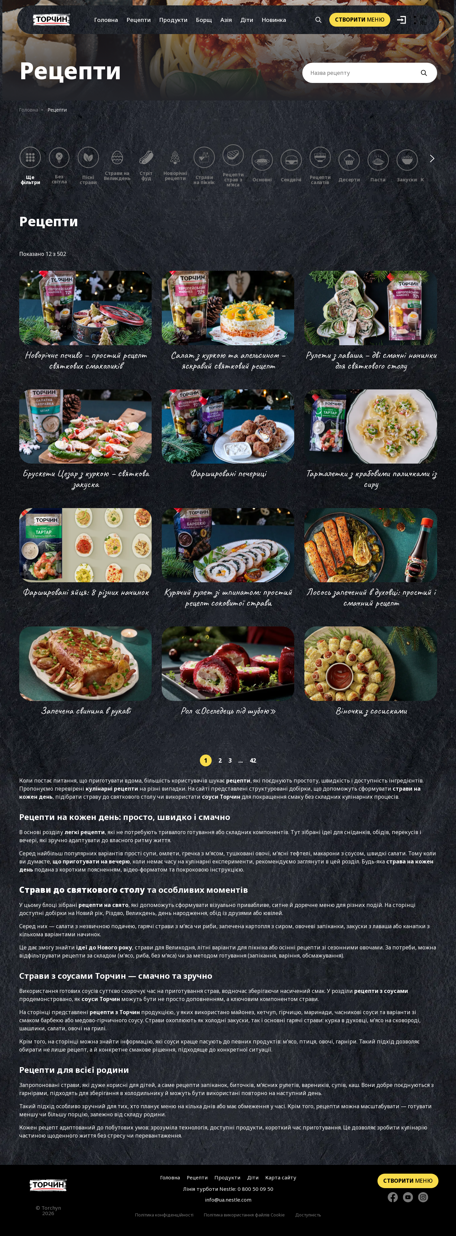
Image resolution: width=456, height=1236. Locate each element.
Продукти (173, 20)
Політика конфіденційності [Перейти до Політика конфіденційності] (164, 1215)
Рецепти (138, 20)
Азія (226, 20)
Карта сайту (280, 1177)
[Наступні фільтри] (432, 158)
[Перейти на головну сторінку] (48, 1185)
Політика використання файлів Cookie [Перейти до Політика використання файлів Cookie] (244, 1215)
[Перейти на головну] (51, 19)
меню (360, 19)
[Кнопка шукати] (318, 20)
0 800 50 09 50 (255, 1188)
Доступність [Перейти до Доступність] (308, 1215)
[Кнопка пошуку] (427, 73)
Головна (106, 20)
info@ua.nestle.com (228, 1199)
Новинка (274, 20)
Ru (423, 23)
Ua (423, 16)
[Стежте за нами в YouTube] (408, 1197)
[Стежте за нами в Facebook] (393, 1197)
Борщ (204, 20)
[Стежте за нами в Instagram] (423, 1197)
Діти (246, 20)
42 (253, 760)
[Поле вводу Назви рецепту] (369, 73)
